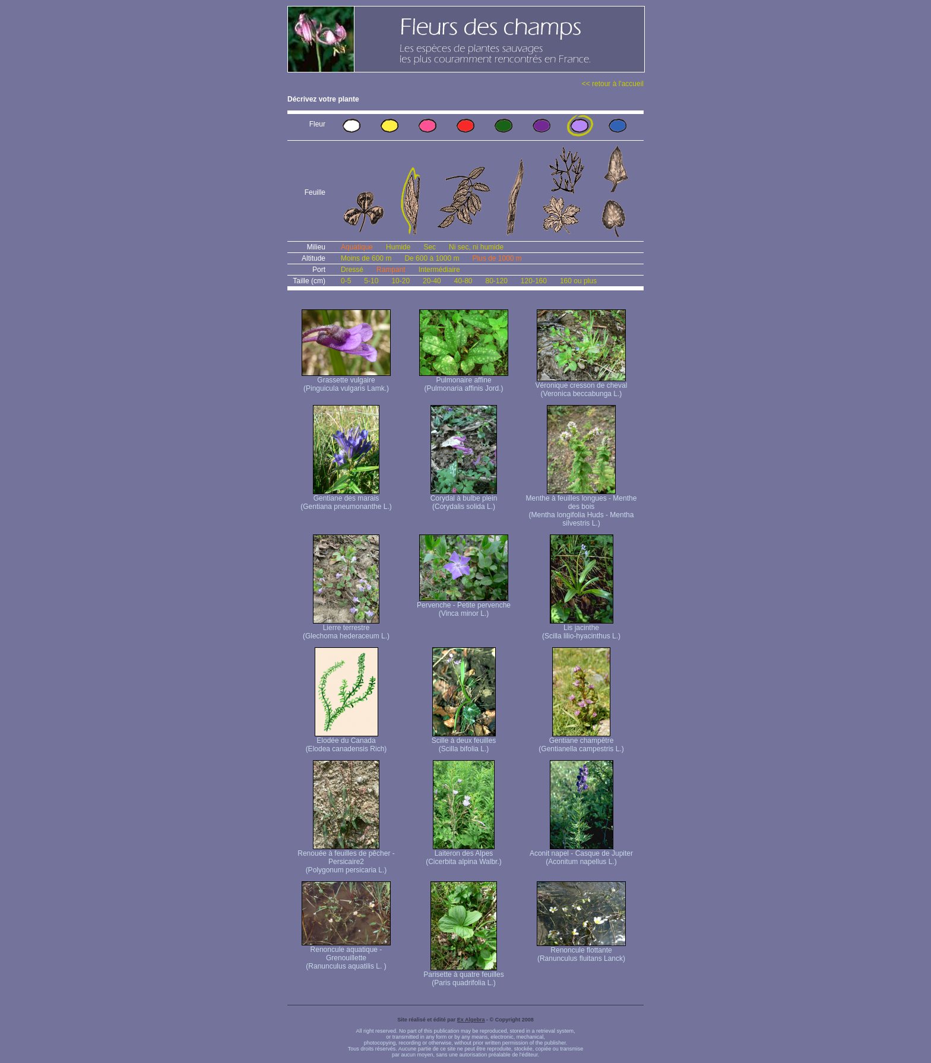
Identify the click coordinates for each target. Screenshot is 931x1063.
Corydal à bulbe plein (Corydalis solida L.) (464, 499)
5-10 (371, 281)
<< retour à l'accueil (613, 84)
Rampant (391, 269)
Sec (429, 247)
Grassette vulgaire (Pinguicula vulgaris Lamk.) (346, 381)
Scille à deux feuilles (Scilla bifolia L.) (464, 741)
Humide (398, 247)
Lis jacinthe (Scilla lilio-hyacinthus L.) (581, 628)
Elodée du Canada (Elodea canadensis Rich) (346, 741)
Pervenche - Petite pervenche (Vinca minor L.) (464, 606)
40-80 (463, 281)
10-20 (400, 281)
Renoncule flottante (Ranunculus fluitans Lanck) (581, 951)
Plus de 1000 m (496, 258)
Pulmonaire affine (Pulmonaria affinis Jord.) (463, 381)
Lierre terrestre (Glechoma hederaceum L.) (346, 628)
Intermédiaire (439, 269)
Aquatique (357, 247)
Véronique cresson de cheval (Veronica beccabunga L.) (582, 386)
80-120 (496, 281)
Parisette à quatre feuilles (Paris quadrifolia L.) (463, 975)
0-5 (346, 281)
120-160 (534, 281)
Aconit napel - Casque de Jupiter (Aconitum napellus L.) (581, 854)
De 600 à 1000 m (431, 258)
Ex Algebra (471, 1020)
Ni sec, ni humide (476, 247)
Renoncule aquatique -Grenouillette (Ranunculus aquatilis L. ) (346, 954)
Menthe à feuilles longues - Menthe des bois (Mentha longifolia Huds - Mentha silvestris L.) (581, 507)
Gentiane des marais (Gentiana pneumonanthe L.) (345, 499)
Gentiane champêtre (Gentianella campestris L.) (581, 741)
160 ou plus (578, 281)
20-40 (432, 281)
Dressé (352, 269)
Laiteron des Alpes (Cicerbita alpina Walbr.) (464, 854)
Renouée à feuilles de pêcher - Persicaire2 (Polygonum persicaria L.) (345, 858)
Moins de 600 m (366, 258)
